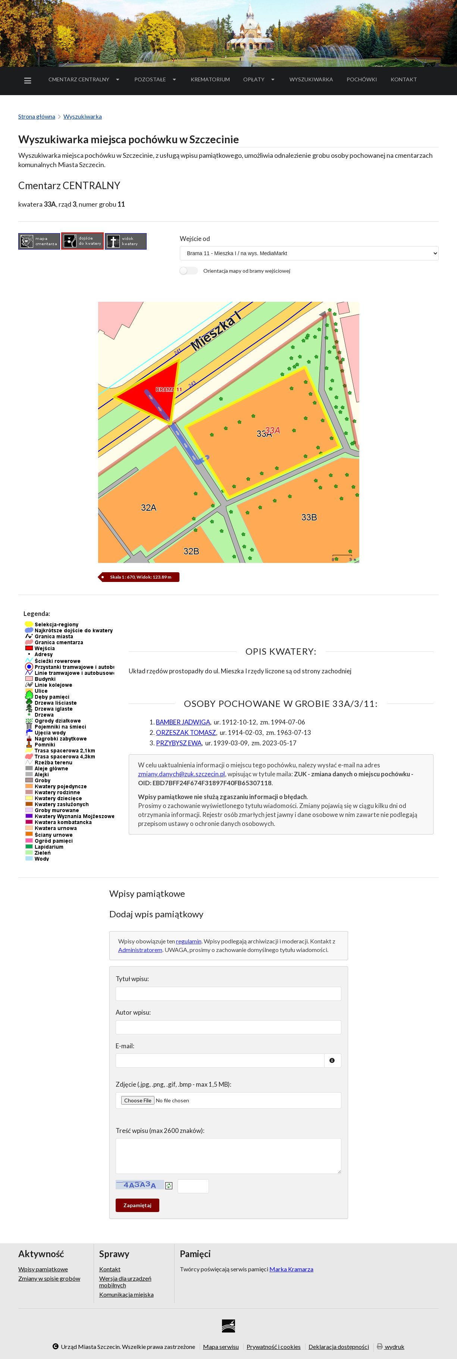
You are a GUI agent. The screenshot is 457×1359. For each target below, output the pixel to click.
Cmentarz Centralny (84, 79)
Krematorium (210, 79)
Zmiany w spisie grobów (49, 1278)
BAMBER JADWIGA (183, 722)
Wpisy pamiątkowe (43, 1269)
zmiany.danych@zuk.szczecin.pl (181, 774)
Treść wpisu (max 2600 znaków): (160, 1130)
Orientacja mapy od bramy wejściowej (246, 270)
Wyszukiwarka (311, 79)
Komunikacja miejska (126, 1294)
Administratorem (140, 949)
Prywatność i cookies (274, 1346)
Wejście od (195, 238)
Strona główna (36, 116)
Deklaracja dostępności (339, 1346)
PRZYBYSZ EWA (178, 743)
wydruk (390, 1346)
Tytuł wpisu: (132, 979)
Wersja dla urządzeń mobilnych (125, 1281)
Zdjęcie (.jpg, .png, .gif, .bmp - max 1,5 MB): (173, 1084)
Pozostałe (156, 79)
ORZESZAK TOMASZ (186, 732)
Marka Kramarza (291, 1268)
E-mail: (125, 1046)
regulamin (188, 941)
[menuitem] (29, 81)
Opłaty (259, 79)
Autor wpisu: (133, 1012)
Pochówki (364, 80)
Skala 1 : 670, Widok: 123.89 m (141, 577)
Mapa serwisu (221, 1346)
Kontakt (404, 79)
